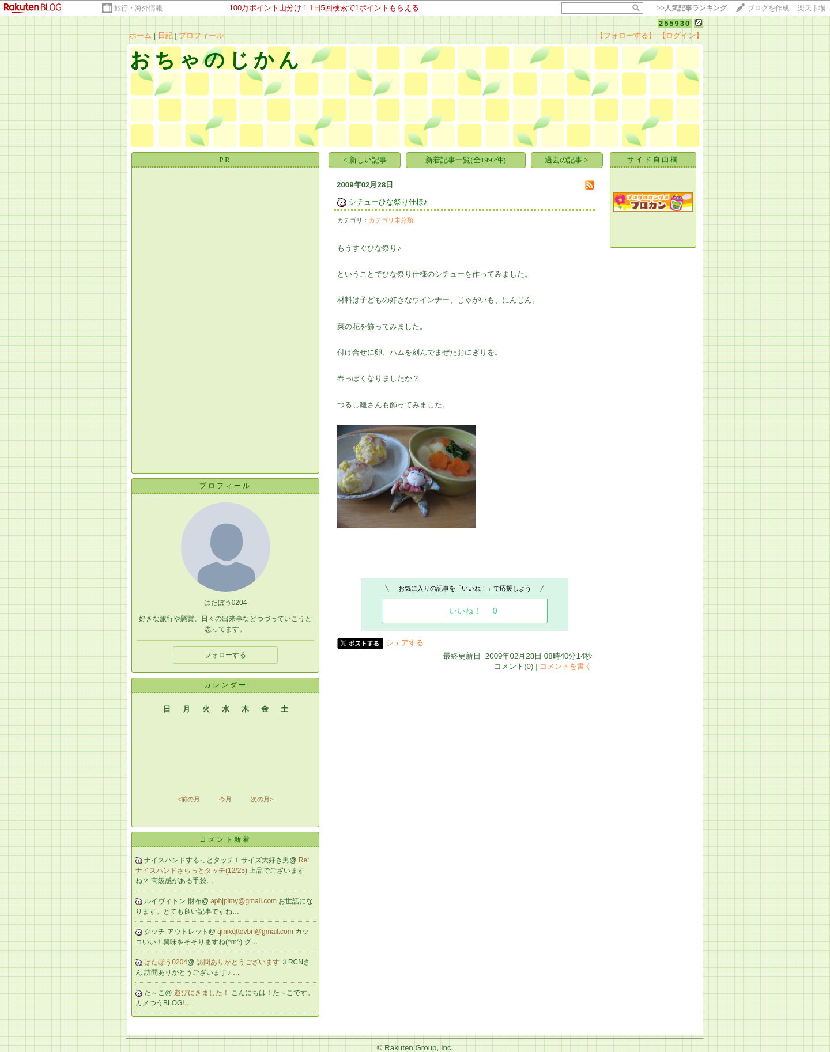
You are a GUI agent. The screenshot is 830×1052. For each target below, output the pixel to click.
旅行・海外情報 (138, 8)
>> (692, 8)
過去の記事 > (566, 160)
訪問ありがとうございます (239, 962)
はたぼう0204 (165, 962)
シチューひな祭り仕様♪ (388, 202)
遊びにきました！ (202, 993)
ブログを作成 (768, 8)
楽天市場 (811, 8)
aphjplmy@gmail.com (244, 901)
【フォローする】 (626, 35)
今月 (225, 799)
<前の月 (188, 799)
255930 (675, 23)
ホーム (140, 35)
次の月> (262, 799)
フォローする (225, 655)
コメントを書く (566, 666)
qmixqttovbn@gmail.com (256, 932)
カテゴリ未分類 (391, 220)
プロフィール (201, 35)
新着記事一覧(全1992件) (465, 160)
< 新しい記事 (365, 160)
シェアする (405, 642)
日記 (165, 35)
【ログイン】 (680, 35)
